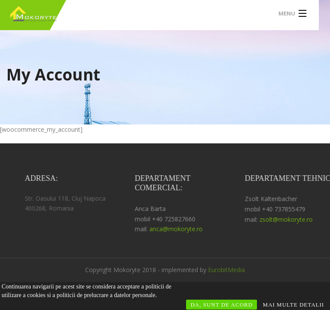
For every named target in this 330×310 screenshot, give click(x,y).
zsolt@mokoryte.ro (290, 219)
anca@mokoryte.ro (180, 229)
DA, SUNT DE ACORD (221, 304)
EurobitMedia (226, 270)
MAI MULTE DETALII (293, 304)
